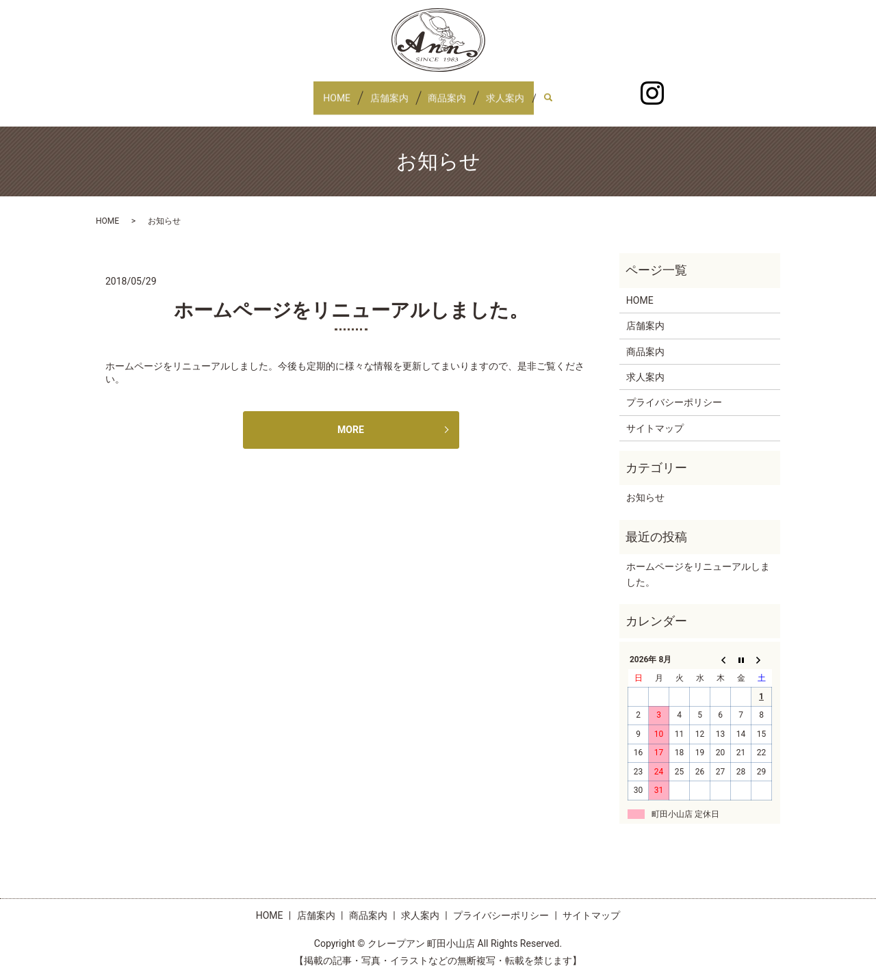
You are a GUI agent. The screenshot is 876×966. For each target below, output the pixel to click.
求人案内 (519, 91)
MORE (350, 416)
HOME (323, 91)
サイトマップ (655, 415)
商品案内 (452, 91)
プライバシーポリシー (674, 389)
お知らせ (645, 484)
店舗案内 (384, 91)
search (574, 91)
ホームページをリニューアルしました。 (351, 297)
